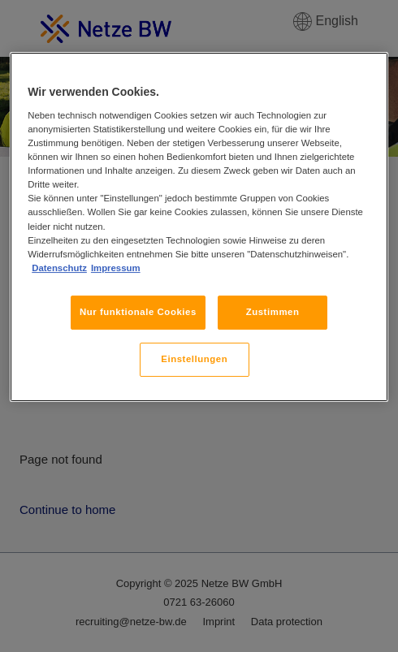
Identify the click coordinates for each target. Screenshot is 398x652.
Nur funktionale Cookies (138, 312)
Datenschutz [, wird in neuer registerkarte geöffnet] (59, 268)
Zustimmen (273, 312)
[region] (199, 227)
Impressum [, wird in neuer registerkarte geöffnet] (116, 268)
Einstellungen (194, 359)
